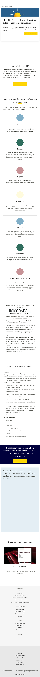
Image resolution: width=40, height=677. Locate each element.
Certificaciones (20, 666)
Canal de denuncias (20, 614)
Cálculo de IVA (20, 609)
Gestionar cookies (20, 660)
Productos (6, 6)
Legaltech (20, 616)
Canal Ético (20, 662)
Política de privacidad (20, 655)
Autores (20, 627)
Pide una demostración (31, 33)
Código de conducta (20, 664)
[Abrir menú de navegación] (37, 2)
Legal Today (20, 593)
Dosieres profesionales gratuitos (20, 597)
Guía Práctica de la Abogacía (20, 600)
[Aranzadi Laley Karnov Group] (6, 3)
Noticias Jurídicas (20, 595)
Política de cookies (20, 657)
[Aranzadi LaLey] (20, 649)
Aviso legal (20, 653)
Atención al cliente (20, 623)
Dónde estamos (20, 625)
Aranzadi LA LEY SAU (20, 674)
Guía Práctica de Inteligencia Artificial (19, 602)
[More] (34, 2)
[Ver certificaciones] (20, 643)
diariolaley (20, 591)
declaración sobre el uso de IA (27, 671)
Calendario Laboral (20, 611)
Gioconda (10, 6)
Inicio (2, 6)
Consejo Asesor (20, 630)
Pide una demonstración (20, 461)
